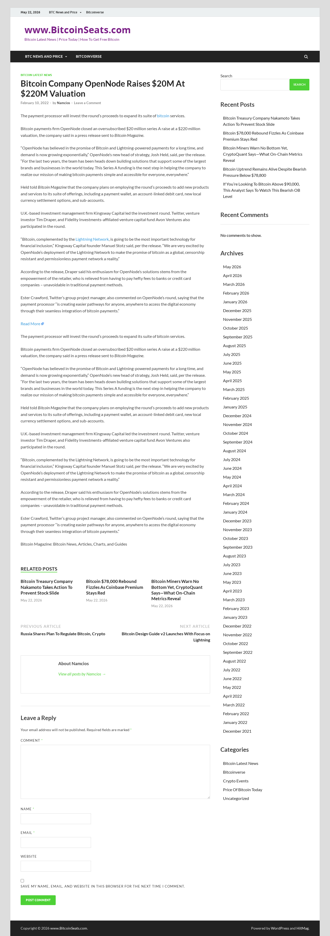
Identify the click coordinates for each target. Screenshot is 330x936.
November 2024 (237, 424)
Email (28, 833)
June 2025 (232, 363)
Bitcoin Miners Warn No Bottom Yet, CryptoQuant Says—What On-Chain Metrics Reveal (177, 590)
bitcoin (163, 115)
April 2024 (232, 485)
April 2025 (232, 380)
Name (27, 809)
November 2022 (237, 634)
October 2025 (235, 327)
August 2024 (234, 450)
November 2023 (237, 529)
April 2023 (232, 590)
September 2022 (237, 652)
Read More (30, 323)
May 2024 (232, 476)
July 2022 (231, 669)
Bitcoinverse (95, 12)
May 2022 (232, 687)
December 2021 (237, 731)
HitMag (302, 928)
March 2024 (234, 494)
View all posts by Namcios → (82, 673)
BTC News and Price (63, 12)
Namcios (63, 103)
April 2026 (232, 275)
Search (226, 75)
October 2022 (235, 643)
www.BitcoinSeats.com (77, 29)
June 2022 (232, 678)
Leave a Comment (87, 103)
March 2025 (234, 389)
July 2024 (231, 459)
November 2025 (237, 319)
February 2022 (236, 713)
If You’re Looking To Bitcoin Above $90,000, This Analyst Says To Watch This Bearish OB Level (261, 190)
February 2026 (236, 292)
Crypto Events (236, 780)
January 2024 (235, 511)
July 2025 (231, 354)
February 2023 (236, 608)
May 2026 (232, 266)
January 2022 (235, 722)
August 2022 (234, 660)
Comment (32, 740)
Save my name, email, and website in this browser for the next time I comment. (103, 886)
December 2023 (237, 520)
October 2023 (235, 538)
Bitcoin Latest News (36, 75)
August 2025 (234, 345)
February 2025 (236, 398)
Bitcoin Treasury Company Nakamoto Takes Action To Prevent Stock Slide (47, 587)
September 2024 (237, 441)
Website (29, 856)
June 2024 (232, 468)
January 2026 (235, 301)
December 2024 (237, 415)
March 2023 (234, 599)
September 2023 (237, 547)
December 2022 (237, 625)
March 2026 (234, 284)
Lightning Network (92, 239)
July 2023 (231, 564)
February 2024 (236, 503)
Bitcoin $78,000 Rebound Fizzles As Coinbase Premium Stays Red (114, 587)
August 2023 (234, 555)
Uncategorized (236, 798)
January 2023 (235, 617)
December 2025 (237, 310)
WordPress (280, 928)
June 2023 (232, 573)
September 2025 (237, 336)
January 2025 (235, 406)
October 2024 (235, 433)
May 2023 (232, 582)
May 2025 (232, 371)
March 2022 (234, 704)
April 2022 (232, 695)
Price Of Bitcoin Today (242, 789)
